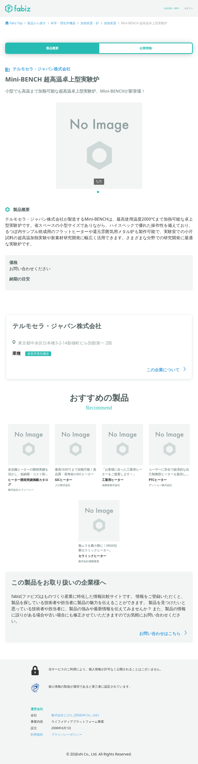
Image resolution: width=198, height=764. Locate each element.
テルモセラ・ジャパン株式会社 (56, 325)
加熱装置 (110, 23)
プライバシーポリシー (66, 734)
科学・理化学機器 (63, 23)
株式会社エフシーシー (21, 490)
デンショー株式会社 (160, 485)
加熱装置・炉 (89, 23)
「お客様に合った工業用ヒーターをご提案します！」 (122, 471)
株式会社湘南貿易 (88, 561)
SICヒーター (63, 480)
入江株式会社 (62, 485)
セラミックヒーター (92, 556)
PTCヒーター (158, 480)
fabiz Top (16, 23)
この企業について (166, 370)
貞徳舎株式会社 (111, 485)
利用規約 (37, 734)
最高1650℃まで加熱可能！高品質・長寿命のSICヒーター (75, 471)
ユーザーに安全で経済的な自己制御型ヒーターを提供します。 (169, 474)
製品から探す (36, 23)
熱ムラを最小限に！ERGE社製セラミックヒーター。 (97, 547)
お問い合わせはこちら (163, 633)
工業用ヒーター (112, 480)
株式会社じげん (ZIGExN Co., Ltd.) (75, 715)
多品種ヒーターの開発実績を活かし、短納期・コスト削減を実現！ (28, 474)
